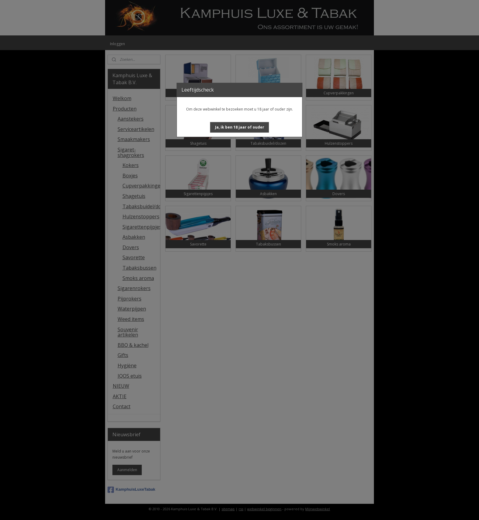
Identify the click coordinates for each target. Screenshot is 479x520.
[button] (239, 127)
